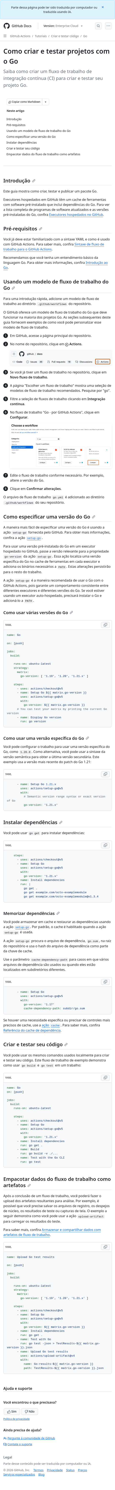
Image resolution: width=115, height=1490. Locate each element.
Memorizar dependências (31, 913)
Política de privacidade (16, 1419)
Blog (41, 1474)
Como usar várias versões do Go (38, 612)
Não (30, 1411)
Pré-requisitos (22, 228)
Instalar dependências (32, 822)
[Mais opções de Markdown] (45, 102)
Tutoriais (41, 36)
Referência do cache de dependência (32, 1030)
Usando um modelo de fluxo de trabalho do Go (56, 284)
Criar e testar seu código (35, 1044)
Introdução (19, 180)
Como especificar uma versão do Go (49, 516)
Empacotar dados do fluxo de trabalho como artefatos (57, 1182)
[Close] (103, 6)
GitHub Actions (20, 36)
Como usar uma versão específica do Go (46, 738)
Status (70, 1470)
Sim (11, 1411)
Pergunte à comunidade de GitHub (29, 1438)
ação (51, 1025)
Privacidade (55, 1470)
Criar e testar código (65, 36)
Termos (38, 1470)
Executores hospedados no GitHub (76, 214)
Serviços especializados (19, 1474)
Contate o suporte (17, 1444)
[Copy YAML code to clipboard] (105, 625)
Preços (82, 1470)
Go (85, 36)
